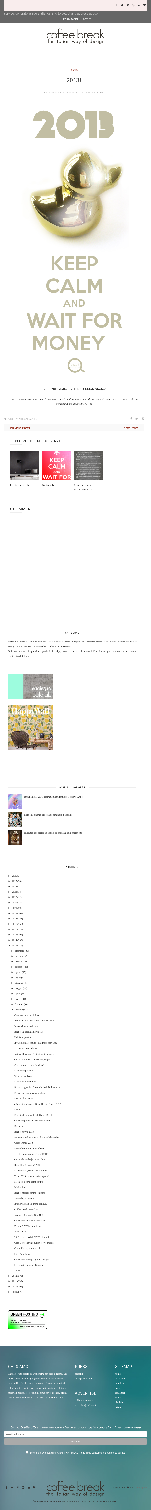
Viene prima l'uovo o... (25, 1076)
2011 (14, 1281)
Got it (86, 19)
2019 (14, 913)
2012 (14, 1276)
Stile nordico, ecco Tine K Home (30, 1170)
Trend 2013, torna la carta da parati (31, 1176)
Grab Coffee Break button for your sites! (34, 1242)
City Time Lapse (22, 1254)
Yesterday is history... (24, 1198)
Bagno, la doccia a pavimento (28, 1031)
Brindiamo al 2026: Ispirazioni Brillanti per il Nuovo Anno (53, 796)
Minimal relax (21, 1187)
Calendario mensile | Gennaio (28, 1265)
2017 (14, 924)
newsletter (120, 1383)
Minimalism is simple (25, 1081)
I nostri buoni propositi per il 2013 (31, 1154)
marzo (18, 999)
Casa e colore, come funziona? (29, 1065)
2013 (14, 945)
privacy (119, 1406)
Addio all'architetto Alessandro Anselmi (34, 1020)
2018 (14, 918)
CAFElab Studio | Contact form (29, 1159)
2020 (14, 908)
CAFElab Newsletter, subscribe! (30, 1220)
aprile (18, 993)
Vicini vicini (20, 1231)
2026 (14, 875)
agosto (18, 972)
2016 (14, 929)
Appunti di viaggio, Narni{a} (28, 1215)
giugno (18, 983)
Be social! (19, 1126)
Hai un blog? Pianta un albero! (29, 1148)
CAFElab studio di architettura (60, 641)
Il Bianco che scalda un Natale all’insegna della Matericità (53, 832)
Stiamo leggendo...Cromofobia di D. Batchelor (37, 1087)
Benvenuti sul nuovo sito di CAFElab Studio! (36, 1137)
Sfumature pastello (23, 1070)
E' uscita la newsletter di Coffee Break (33, 1115)
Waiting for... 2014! (54, 485)
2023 (14, 891)
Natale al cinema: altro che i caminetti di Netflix (48, 814)
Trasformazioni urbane (25, 1048)
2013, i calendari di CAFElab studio (32, 1237)
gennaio (19, 1009)
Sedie (17, 1109)
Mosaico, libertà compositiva (28, 1181)
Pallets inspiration (23, 1037)
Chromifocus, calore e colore (28, 1248)
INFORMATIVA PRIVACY (66, 1452)
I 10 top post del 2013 (23, 485)
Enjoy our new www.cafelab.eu (29, 1093)
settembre (20, 966)
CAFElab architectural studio (66, 92)
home (118, 1373)
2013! (17, 1270)
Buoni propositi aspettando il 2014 (85, 487)
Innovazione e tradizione (26, 1026)
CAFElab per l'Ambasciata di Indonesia (33, 1120)
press (117, 1387)
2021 (14, 902)
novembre (20, 956)
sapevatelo (31, 419)
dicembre (19, 950)
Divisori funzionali (23, 1098)
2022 (14, 897)
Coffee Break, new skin (26, 1209)
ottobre (18, 961)
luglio (18, 977)
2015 (14, 934)
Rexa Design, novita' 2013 (27, 1165)
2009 (14, 1292)
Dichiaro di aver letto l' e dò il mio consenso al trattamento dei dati (77, 1452)
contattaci (120, 1392)
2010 (14, 1286)
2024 (14, 886)
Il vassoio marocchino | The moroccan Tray (35, 1042)
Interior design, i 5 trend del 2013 (30, 1203)
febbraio (19, 1004)
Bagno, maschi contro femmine (29, 1192)
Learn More (70, 19)
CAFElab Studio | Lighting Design (31, 1259)
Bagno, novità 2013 (24, 1131)
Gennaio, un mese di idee (26, 1015)
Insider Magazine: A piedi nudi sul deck (34, 1054)
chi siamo (120, 1378)
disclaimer (120, 1402)
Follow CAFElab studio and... (29, 1226)
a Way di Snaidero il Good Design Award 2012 (37, 1104)
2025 (14, 881)
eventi (74, 70)
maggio (18, 988)
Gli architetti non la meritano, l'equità (32, 1059)
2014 (14, 940)
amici (118, 1397)
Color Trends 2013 (23, 1142)
